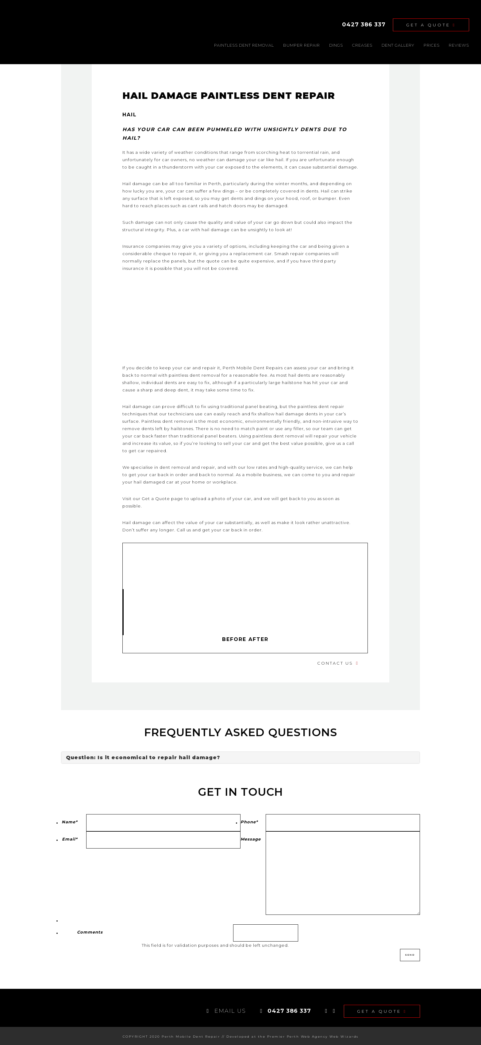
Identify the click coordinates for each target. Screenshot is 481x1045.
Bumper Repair (301, 43)
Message (250, 837)
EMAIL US (226, 1009)
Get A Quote (431, 24)
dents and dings (248, 197)
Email (70, 837)
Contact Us (335, 661)
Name (70, 820)
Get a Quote (156, 497)
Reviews (459, 43)
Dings (336, 43)
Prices (432, 43)
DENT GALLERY (398, 43)
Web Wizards (344, 1035)
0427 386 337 (364, 24)
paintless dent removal (278, 434)
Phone (249, 820)
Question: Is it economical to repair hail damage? (143, 756)
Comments (90, 930)
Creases (362, 43)
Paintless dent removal (244, 43)
